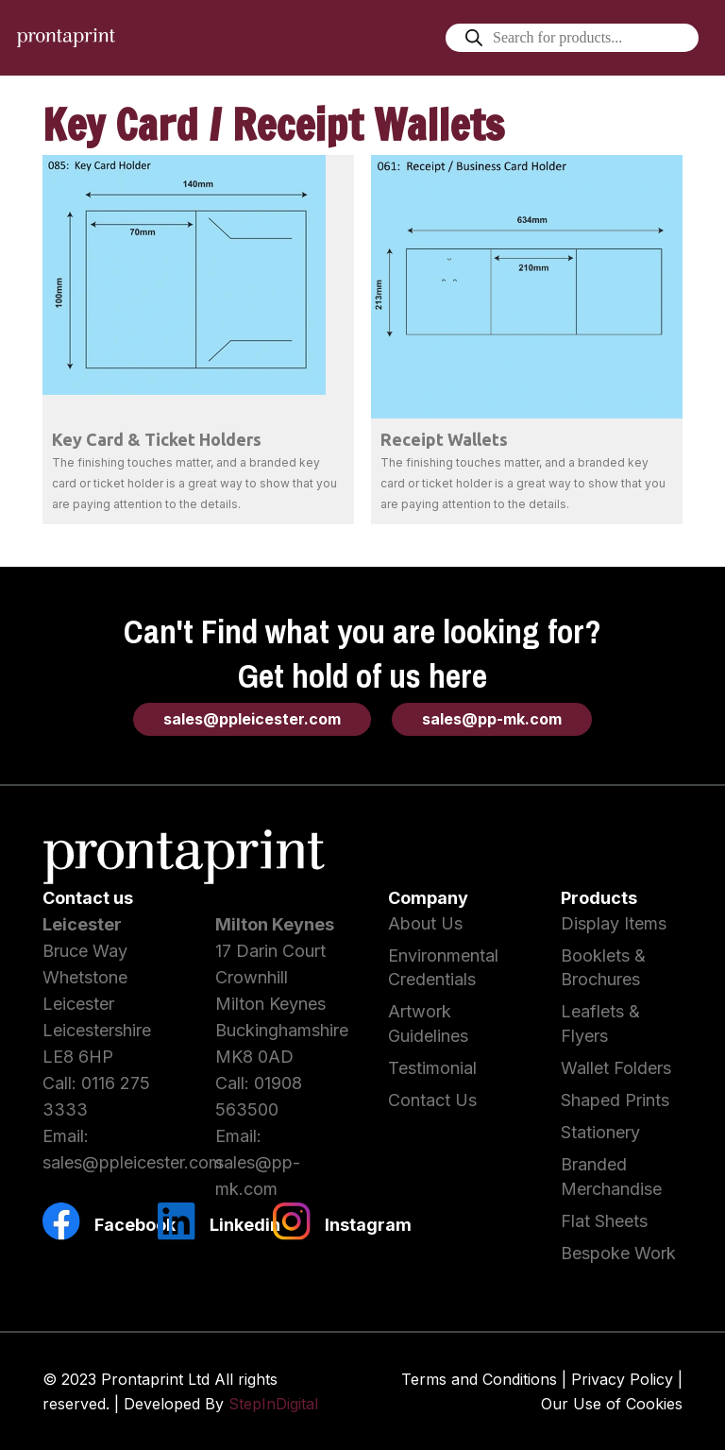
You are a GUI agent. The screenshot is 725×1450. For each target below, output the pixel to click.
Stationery (600, 1132)
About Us (425, 923)
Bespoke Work (618, 1253)
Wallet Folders (616, 1068)
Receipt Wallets (444, 439)
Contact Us (432, 1100)
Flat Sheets (604, 1221)
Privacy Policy (622, 1379)
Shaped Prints (615, 1100)
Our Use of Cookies (612, 1403)
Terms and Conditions (479, 1379)
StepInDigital (273, 1403)
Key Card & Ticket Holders (156, 439)
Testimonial (432, 1068)
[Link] (66, 37)
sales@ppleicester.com (132, 1162)
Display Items (613, 923)
